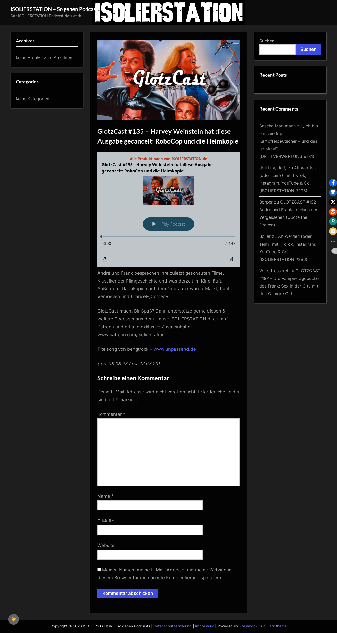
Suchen (267, 40)
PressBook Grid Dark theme (263, 626)
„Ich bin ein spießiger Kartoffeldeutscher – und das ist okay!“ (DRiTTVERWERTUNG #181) (288, 141)
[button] (333, 183)
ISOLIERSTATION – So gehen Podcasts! (56, 9)
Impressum (204, 626)
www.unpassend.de (174, 349)
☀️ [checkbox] (14, 619)
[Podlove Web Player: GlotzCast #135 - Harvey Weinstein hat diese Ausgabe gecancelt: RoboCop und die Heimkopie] (168, 209)
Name (105, 496)
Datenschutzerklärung (172, 626)
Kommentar (111, 414)
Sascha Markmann (277, 125)
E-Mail (106, 520)
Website (106, 545)
